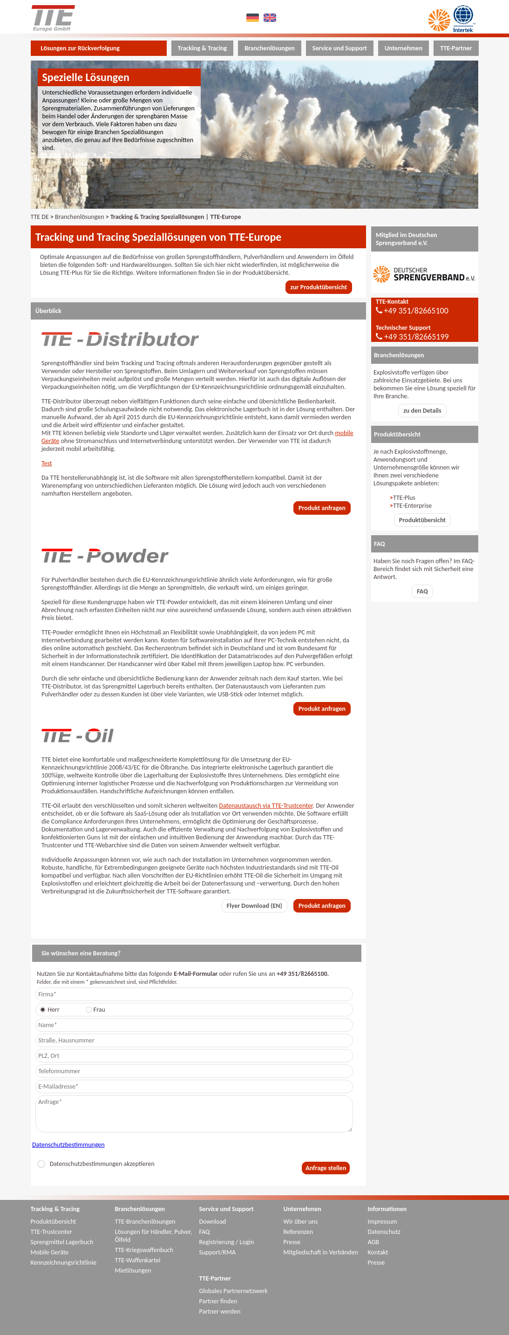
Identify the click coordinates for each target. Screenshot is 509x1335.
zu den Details (422, 411)
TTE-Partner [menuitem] (456, 48)
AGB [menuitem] (373, 1242)
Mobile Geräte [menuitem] (50, 1252)
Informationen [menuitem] (387, 1209)
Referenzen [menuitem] (298, 1232)
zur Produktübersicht (319, 287)
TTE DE (40, 217)
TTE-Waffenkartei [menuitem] (138, 1260)
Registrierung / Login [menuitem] (226, 1242)
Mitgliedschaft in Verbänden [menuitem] (321, 1252)
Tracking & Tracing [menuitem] (202, 48)
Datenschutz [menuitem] (384, 1232)
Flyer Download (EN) (254, 906)
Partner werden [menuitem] (220, 1311)
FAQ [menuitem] (204, 1232)
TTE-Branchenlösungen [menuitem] (145, 1222)
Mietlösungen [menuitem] (133, 1270)
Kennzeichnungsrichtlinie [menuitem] (63, 1263)
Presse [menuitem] (292, 1242)
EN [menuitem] (271, 17)
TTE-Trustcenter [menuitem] (51, 1232)
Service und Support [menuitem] (339, 48)
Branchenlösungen (79, 217)
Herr (51, 1010)
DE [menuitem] (253, 17)
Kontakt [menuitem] (378, 1252)
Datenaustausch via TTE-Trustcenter (265, 806)
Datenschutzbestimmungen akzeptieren (96, 1164)
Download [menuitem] (212, 1222)
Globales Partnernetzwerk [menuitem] (233, 1291)
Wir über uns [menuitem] (301, 1222)
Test (46, 463)
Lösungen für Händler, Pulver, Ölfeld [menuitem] (153, 1236)
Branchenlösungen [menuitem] (269, 48)
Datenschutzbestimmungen (68, 1145)
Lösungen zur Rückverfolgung (80, 48)
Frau (97, 1010)
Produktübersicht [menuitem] (53, 1222)
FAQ (422, 591)
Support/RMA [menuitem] (217, 1252)
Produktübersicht (422, 520)
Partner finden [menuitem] (218, 1301)
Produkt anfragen (322, 508)
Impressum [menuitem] (382, 1222)
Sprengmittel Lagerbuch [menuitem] (62, 1242)
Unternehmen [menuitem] (403, 48)
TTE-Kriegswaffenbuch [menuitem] (144, 1250)
